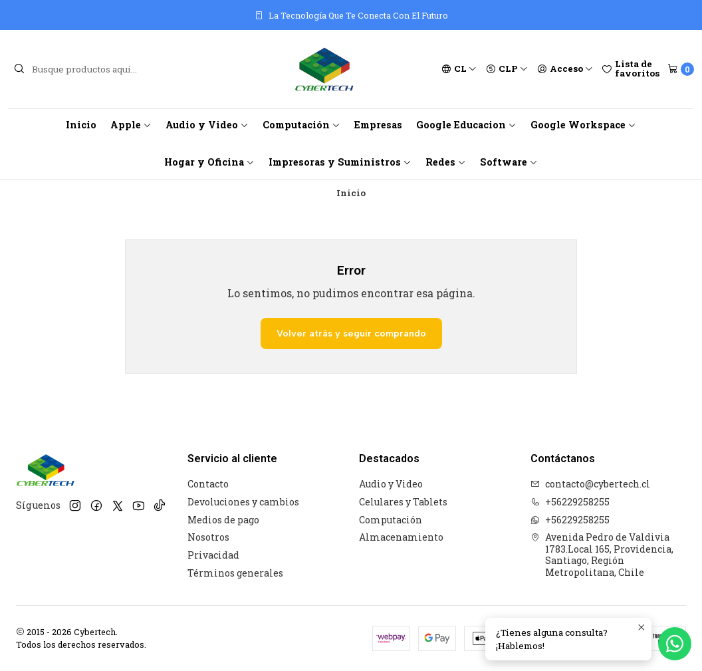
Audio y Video (207, 124)
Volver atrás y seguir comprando (351, 333)
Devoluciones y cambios (243, 501)
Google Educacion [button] (466, 124)
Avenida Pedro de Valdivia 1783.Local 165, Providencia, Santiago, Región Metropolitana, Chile (601, 555)
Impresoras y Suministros (340, 162)
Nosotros (208, 537)
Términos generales (235, 573)
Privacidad (213, 555)
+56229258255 (570, 501)
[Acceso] (565, 69)
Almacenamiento (401, 537)
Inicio (81, 124)
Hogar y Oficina (209, 162)
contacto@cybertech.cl (590, 483)
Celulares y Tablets (403, 501)
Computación (301, 124)
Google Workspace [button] (583, 124)
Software (509, 162)
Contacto (208, 483)
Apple (131, 124)
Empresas (378, 124)
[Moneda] (506, 69)
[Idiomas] (459, 69)
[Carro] (680, 69)
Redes (445, 162)
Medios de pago (223, 519)
